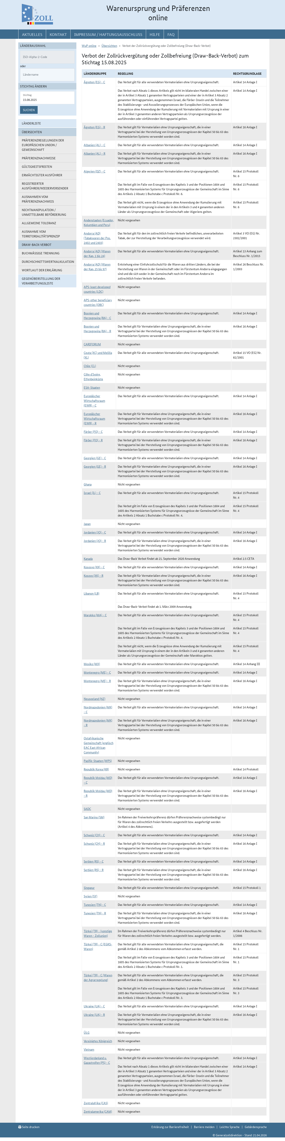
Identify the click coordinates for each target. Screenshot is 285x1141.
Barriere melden (204, 1126)
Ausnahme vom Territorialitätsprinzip (41, 233)
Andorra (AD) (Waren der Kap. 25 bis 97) (97, 266)
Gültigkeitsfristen (37, 166)
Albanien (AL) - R (94, 153)
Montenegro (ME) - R (97, 680)
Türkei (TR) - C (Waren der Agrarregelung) (98, 977)
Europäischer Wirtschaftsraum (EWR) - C (94, 400)
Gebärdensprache (256, 1126)
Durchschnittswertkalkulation (48, 261)
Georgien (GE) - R (95, 466)
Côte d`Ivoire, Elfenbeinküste (93, 376)
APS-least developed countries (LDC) (97, 289)
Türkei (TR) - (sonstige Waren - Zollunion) (98, 933)
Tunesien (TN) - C (95, 904)
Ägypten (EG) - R (94, 127)
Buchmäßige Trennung (40, 253)
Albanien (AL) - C (94, 145)
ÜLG (87, 1032)
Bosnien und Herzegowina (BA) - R (97, 328)
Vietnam (89, 1049)
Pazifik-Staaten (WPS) (98, 760)
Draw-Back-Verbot (36, 244)
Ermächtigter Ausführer (42, 175)
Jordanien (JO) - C (95, 532)
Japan (87, 523)
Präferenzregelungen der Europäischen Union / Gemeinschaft (43, 145)
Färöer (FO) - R (93, 440)
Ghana (88, 484)
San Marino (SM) (94, 817)
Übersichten (109, 45)
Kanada (88, 558)
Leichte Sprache (230, 1126)
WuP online (89, 45)
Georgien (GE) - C (95, 458)
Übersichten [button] (32, 132)
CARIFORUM (92, 344)
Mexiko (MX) (92, 664)
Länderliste (31, 123)
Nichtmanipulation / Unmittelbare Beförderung (44, 212)
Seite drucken (28, 1126)
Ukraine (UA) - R (94, 1014)
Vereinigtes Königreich (98, 1041)
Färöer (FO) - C (93, 431)
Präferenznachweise (39, 158)
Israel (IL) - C (92, 492)
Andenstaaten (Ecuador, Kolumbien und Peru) (99, 222)
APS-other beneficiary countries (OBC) (98, 302)
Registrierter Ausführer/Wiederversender (45, 185)
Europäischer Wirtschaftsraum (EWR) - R (94, 418)
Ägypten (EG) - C (94, 82)
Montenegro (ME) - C (97, 672)
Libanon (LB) (91, 593)
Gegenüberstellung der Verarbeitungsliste (41, 280)
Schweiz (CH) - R (94, 843)
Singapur (89, 887)
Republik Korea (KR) (96, 769)
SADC (87, 808)
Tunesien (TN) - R (95, 913)
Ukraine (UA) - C (94, 1006)
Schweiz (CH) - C (94, 835)
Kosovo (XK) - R (93, 575)
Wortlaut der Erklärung (42, 270)
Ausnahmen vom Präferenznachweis (38, 198)
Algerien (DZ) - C (94, 171)
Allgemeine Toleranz (39, 223)
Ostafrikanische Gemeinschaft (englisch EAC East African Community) (98, 745)
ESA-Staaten (92, 387)
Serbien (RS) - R (94, 869)
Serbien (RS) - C (94, 861)
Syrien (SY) (90, 896)
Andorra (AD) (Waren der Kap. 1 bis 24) (97, 253)
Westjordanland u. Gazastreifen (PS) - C (97, 1060)
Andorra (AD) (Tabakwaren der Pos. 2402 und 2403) (97, 238)
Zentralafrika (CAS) (96, 1103)
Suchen (29, 110)
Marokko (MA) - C (95, 615)
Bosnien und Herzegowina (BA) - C (97, 315)
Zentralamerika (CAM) (98, 1111)
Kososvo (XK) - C (94, 567)
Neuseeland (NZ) (94, 698)
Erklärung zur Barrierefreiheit (170, 1126)
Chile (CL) (90, 365)
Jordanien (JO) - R (95, 540)
